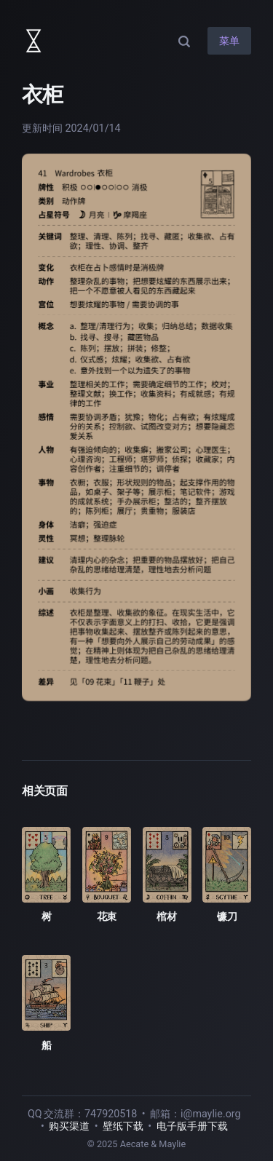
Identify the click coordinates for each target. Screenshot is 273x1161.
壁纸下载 (123, 1126)
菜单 (229, 41)
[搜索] (184, 41)
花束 (106, 917)
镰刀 (227, 917)
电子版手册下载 (192, 1126)
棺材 (166, 917)
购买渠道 (69, 1126)
